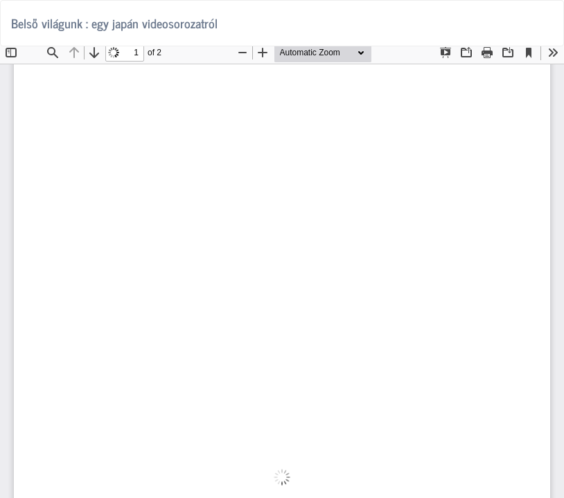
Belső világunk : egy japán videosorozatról (114, 22)
